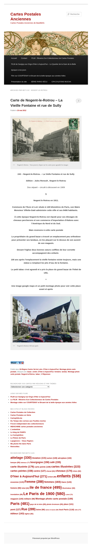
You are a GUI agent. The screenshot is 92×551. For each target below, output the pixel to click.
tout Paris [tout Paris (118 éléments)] (66, 509)
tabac (38, 374)
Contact (24, 58)
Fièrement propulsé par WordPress (46, 538)
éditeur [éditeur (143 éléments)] (17, 513)
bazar (29, 372)
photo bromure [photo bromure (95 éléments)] (54, 504)
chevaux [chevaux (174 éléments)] (63, 470)
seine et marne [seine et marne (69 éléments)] (52, 510)
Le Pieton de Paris (18, 438)
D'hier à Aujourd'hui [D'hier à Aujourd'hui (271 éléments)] (28, 476)
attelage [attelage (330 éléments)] (21, 457)
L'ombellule (15, 429)
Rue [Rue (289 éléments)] (28, 509)
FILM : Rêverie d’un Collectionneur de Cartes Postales (52, 58)
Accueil (14, 58)
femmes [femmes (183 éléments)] (52, 481)
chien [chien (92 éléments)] (77, 471)
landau (64, 372)
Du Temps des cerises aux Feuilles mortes (28, 421)
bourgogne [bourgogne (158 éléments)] (39, 462)
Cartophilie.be (16, 418)
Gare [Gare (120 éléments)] (66, 482)
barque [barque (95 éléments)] (15, 462)
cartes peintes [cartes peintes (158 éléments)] (21, 471)
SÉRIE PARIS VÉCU (39, 82)
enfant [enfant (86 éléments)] (52, 477)
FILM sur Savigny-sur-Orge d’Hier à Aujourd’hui (30, 397)
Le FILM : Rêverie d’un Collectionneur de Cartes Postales (34, 400)
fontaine (57, 372)
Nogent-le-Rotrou (28, 374)
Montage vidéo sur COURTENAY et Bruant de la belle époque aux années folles (43, 402)
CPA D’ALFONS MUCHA (61, 82)
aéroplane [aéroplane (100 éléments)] (65, 458)
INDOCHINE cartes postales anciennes (26, 427)
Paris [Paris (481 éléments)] (19, 503)
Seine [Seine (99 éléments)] (40, 510)
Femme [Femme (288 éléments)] (34, 481)
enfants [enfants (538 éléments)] (69, 476)
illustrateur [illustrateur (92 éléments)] (68, 488)
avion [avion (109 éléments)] (52, 458)
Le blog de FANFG (18, 432)
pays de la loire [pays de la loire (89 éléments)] (38, 504)
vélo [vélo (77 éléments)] (78, 510)
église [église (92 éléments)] (29, 514)
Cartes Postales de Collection (22, 412)
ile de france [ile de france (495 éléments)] (46, 487)
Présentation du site (19, 82)
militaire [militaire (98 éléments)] (29, 499)
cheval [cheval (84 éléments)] (50, 471)
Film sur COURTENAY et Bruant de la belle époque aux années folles (38, 76)
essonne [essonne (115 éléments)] (17, 482)
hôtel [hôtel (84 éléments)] (25, 488)
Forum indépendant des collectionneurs (27, 424)
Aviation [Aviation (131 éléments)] (39, 458)
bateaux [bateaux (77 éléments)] (25, 462)
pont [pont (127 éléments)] (15, 509)
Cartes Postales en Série (20, 415)
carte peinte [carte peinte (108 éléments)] (43, 467)
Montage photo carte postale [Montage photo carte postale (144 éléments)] (54, 498)
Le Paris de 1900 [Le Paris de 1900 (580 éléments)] (44, 493)
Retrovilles (14, 447)
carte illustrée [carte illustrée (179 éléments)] (22, 466)
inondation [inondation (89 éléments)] (16, 494)
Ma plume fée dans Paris (20, 444)
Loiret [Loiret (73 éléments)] (69, 494)
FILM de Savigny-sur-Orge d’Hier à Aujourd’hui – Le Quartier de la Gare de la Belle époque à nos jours (43, 67)
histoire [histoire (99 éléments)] (15, 488)
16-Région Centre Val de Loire (30, 369)
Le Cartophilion (16, 435)
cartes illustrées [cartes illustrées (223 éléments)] (65, 466)
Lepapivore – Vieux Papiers (21, 441)
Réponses (45, 374)
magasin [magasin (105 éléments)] (16, 499)
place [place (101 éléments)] (68, 504)
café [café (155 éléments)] (55, 462)
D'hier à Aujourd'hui (51, 369)
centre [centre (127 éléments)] (40, 471)
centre (35, 372)
